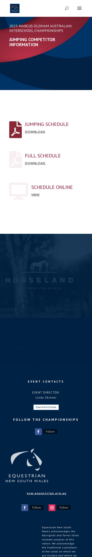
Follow (50, 431)
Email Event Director (46, 407)
